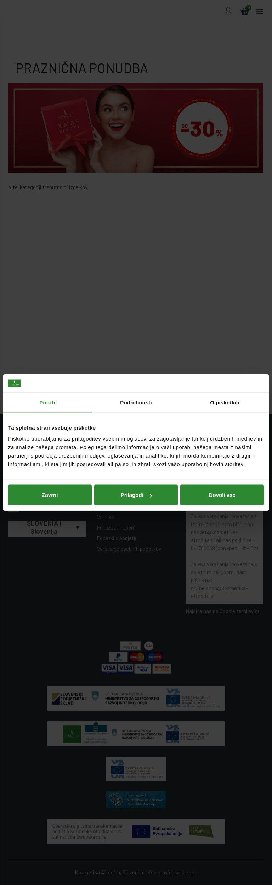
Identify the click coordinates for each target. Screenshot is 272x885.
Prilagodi (136, 495)
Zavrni (50, 495)
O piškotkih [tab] (224, 402)
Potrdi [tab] (47, 402)
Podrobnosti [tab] (136, 402)
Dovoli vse (222, 495)
